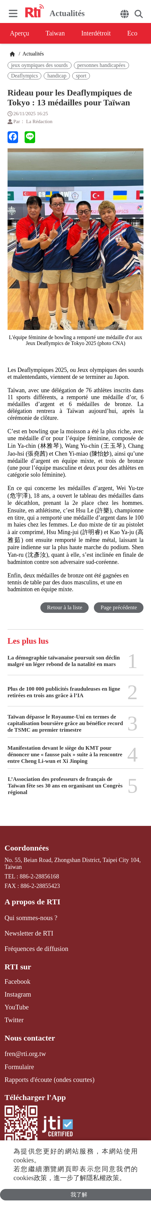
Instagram (18, 994)
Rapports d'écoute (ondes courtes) (50, 1079)
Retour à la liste (64, 607)
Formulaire (19, 1066)
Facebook (18, 981)
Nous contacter (30, 1038)
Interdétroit (96, 33)
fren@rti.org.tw (25, 1053)
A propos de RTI (32, 901)
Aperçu (19, 33)
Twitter (14, 1020)
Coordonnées (27, 848)
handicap (56, 75)
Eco (132, 33)
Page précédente (118, 607)
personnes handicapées (101, 65)
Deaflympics (24, 75)
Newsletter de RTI (29, 933)
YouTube (17, 1007)
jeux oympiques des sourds (39, 65)
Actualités (32, 53)
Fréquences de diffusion (36, 948)
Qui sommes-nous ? (31, 917)
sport (81, 75)
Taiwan (55, 33)
